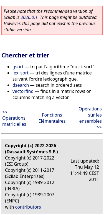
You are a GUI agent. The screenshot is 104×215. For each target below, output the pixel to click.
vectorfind (23, 91)
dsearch (20, 85)
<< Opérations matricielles (14, 118)
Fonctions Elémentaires (52, 118)
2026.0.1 (29, 17)
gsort (18, 67)
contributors (28, 207)
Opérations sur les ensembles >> (90, 118)
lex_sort (20, 73)
